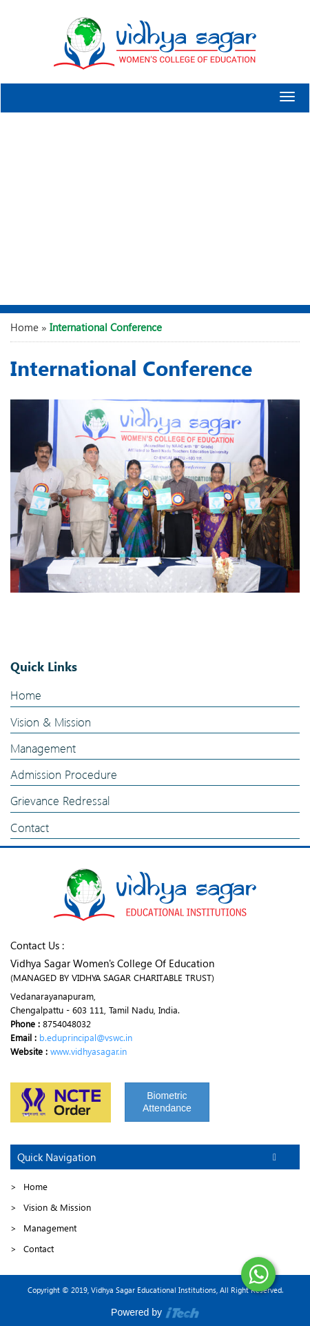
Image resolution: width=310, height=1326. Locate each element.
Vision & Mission (50, 722)
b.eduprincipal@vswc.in (85, 1037)
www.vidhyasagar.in (88, 1051)
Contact (29, 827)
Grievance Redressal (60, 801)
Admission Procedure (63, 774)
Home (24, 327)
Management (43, 748)
